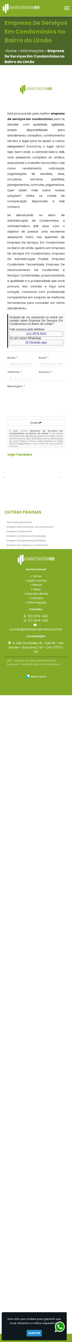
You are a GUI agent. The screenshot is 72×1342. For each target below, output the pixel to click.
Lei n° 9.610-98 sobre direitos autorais (36, 445)
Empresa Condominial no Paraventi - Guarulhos (22, 949)
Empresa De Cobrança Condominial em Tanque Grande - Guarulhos (22, 761)
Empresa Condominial (19, 1178)
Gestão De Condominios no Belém (21, 640)
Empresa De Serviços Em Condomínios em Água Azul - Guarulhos (21, 912)
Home (37, 1223)
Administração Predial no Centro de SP (21, 986)
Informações (37, 1249)
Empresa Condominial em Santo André (21, 1063)
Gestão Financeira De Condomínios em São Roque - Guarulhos (22, 874)
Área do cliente (37, 1240)
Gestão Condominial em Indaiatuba (21, 564)
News (37, 1236)
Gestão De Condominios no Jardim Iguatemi (21, 604)
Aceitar (34, 1333)
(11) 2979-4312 (36, 333)
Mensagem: (16, 386)
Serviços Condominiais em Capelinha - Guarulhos (21, 1141)
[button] (66, 8)
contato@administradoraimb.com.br (35, 1276)
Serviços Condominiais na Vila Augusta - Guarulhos (22, 795)
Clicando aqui (36, 342)
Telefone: (14, 372)
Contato (37, 1245)
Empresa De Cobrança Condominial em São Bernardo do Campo (22, 1106)
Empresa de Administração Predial (26, 1187)
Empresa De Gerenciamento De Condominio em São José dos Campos (21, 835)
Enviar (36, 423)
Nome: (12, 358)
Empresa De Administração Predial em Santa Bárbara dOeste (21, 490)
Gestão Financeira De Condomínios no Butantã (21, 680)
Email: (43, 358)
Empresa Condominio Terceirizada (26, 1182)
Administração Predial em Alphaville (21, 525)
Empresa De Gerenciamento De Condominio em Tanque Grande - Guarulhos (21, 722)
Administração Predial (19, 1169)
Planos (37, 1232)
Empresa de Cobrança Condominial (27, 1191)
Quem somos (36, 1227)
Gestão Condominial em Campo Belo (22, 1024)
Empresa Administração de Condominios (30, 1173)
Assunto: (45, 372)
